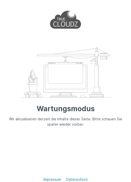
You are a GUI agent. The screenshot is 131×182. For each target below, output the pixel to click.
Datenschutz (77, 179)
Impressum (52, 179)
